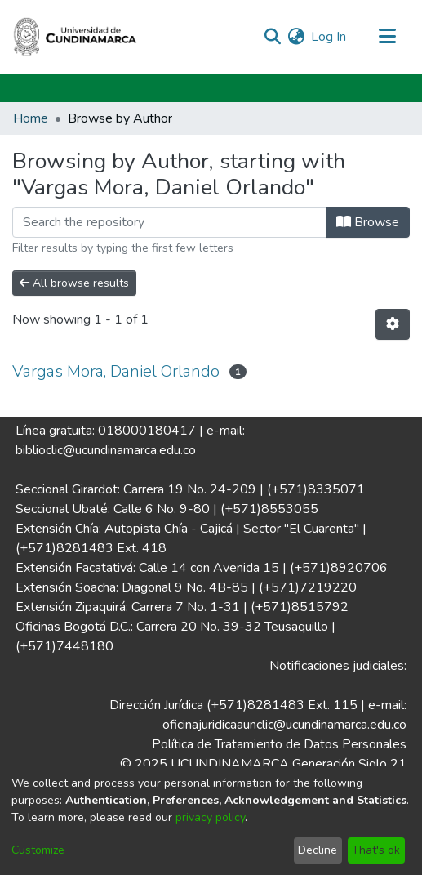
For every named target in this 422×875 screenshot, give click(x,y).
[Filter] (169, 222)
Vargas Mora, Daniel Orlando (116, 371)
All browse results (74, 283)
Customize (37, 850)
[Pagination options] (392, 324)
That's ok (376, 850)
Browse (367, 222)
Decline (317, 850)
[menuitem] (296, 37)
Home (30, 118)
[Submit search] (272, 37)
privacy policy (210, 817)
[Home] (75, 36)
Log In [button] (329, 37)
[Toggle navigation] (387, 36)
